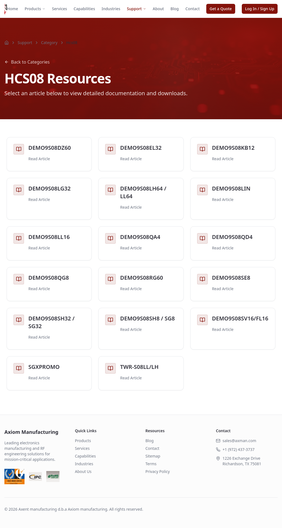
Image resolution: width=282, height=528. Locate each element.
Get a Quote (221, 8)
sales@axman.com (239, 440)
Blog (174, 8)
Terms (150, 463)
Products (35, 8)
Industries (111, 8)
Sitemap (152, 456)
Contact (192, 8)
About (158, 8)
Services (59, 8)
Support (136, 8)
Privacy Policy (157, 471)
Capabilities (84, 8)
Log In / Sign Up (259, 8)
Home (12, 8)
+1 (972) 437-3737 (238, 449)
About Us (83, 471)
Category (49, 42)
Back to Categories (27, 62)
